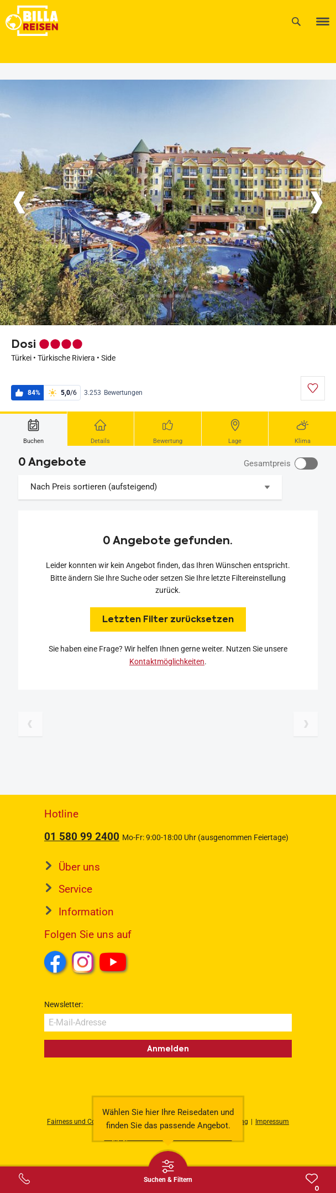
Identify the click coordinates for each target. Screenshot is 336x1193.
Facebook (55, 962)
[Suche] (296, 21)
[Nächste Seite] (305, 724)
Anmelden (168, 1048)
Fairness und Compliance (85, 1122)
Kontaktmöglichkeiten (166, 661)
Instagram (83, 962)
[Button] (19, 202)
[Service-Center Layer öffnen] (24, 1178)
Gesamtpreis (267, 463)
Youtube (114, 963)
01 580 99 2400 (81, 836)
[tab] (33, 428)
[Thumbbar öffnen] (168, 1171)
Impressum (272, 1122)
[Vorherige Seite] (30, 724)
